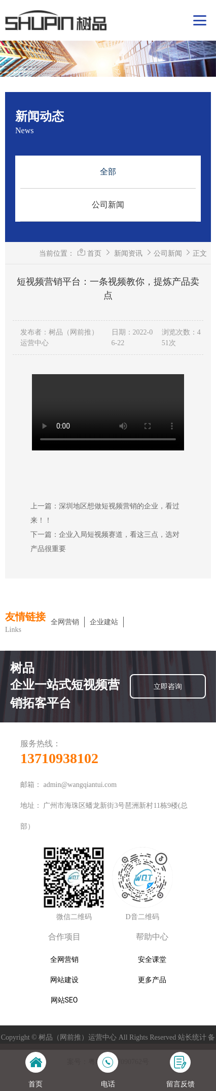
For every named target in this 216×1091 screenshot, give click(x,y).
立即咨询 (168, 686)
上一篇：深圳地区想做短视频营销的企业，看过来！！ (104, 513)
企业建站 (104, 622)
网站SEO (64, 1000)
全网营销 (65, 622)
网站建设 (64, 980)
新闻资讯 (128, 253)
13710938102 (59, 758)
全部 (108, 171)
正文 (200, 253)
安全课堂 (152, 959)
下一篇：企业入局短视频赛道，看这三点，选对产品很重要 (104, 541)
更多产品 (152, 980)
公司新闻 (108, 204)
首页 (94, 253)
